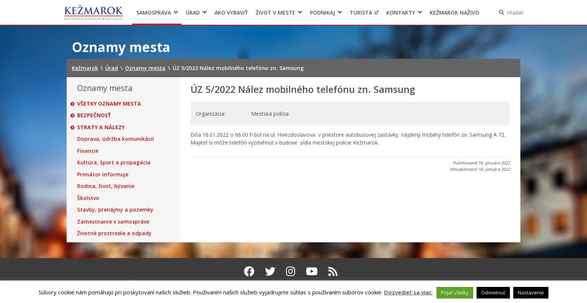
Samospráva (153, 12)
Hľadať (515, 12)
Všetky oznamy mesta (109, 103)
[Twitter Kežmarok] (270, 271)
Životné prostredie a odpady (114, 233)
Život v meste (275, 12)
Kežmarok (93, 12)
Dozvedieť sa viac (408, 292)
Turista (361, 12)
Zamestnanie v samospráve (113, 221)
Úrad (193, 12)
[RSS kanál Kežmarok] (333, 271)
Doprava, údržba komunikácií (115, 139)
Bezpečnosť (94, 115)
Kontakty (400, 12)
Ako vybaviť (231, 12)
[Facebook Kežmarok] (249, 271)
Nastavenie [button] (531, 292)
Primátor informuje (102, 174)
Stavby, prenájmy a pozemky (115, 209)
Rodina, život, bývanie (105, 186)
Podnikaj (322, 12)
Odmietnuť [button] (493, 292)
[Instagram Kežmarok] (290, 271)
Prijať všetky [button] (455, 292)
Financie (87, 151)
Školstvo (88, 198)
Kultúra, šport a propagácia (113, 162)
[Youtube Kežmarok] (312, 271)
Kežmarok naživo (454, 12)
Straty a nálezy (101, 127)
